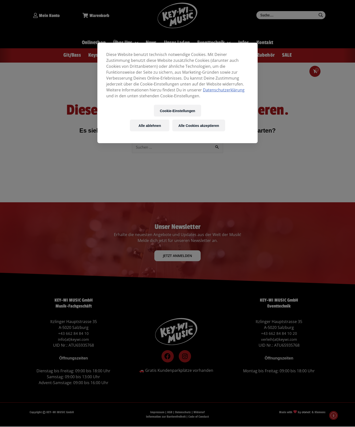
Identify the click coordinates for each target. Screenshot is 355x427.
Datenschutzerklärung (224, 90)
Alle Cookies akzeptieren (198, 125)
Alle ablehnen (150, 125)
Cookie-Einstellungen (177, 110)
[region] (177, 93)
